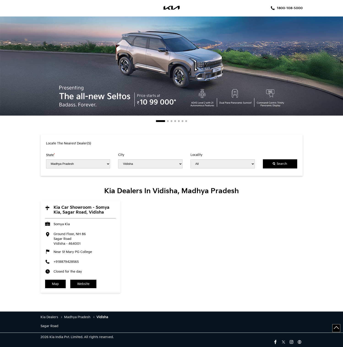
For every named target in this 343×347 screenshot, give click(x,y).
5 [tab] (179, 121)
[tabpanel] (171, 66)
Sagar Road (49, 326)
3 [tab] (171, 121)
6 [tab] (182, 121)
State (50, 155)
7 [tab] (186, 121)
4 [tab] (175, 121)
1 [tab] (160, 121)
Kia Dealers (50, 317)
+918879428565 (66, 262)
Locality (196, 155)
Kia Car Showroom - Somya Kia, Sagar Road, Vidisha (81, 210)
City (121, 155)
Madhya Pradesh (77, 317)
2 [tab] (168, 121)
